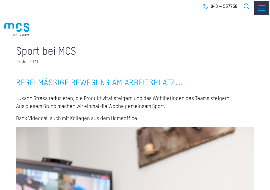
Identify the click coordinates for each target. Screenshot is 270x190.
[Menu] (261, 8)
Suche (247, 6)
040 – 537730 (224, 6)
